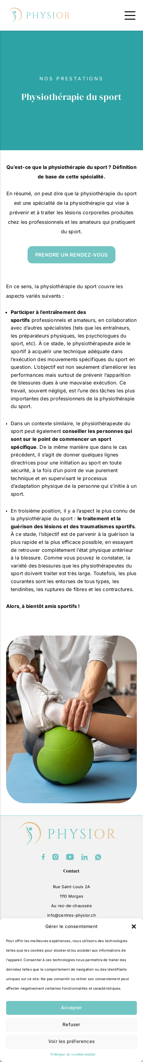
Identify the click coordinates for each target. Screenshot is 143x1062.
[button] (134, 926)
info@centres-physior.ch (71, 915)
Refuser (71, 1024)
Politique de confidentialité (73, 1054)
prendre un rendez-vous (71, 255)
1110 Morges (71, 896)
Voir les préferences (71, 1041)
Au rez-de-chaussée (71, 905)
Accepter (71, 1007)
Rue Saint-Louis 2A (71, 886)
